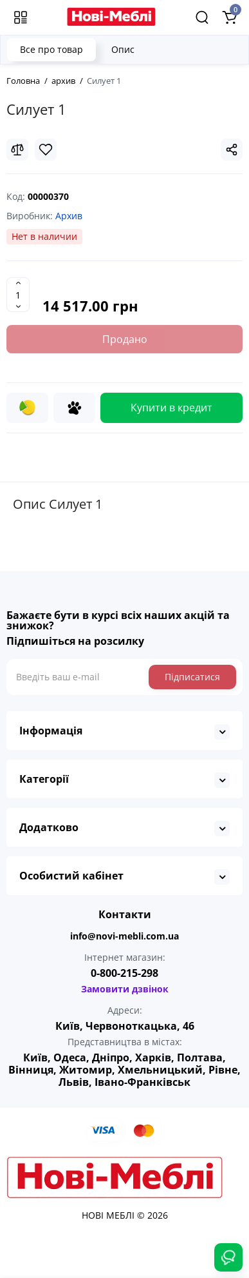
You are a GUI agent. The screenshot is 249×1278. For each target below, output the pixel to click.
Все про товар (51, 49)
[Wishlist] (46, 150)
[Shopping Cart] (229, 17)
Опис (122, 49)
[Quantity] (18, 295)
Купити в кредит (171, 407)
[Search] (202, 17)
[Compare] (17, 150)
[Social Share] (232, 150)
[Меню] (20, 17)
